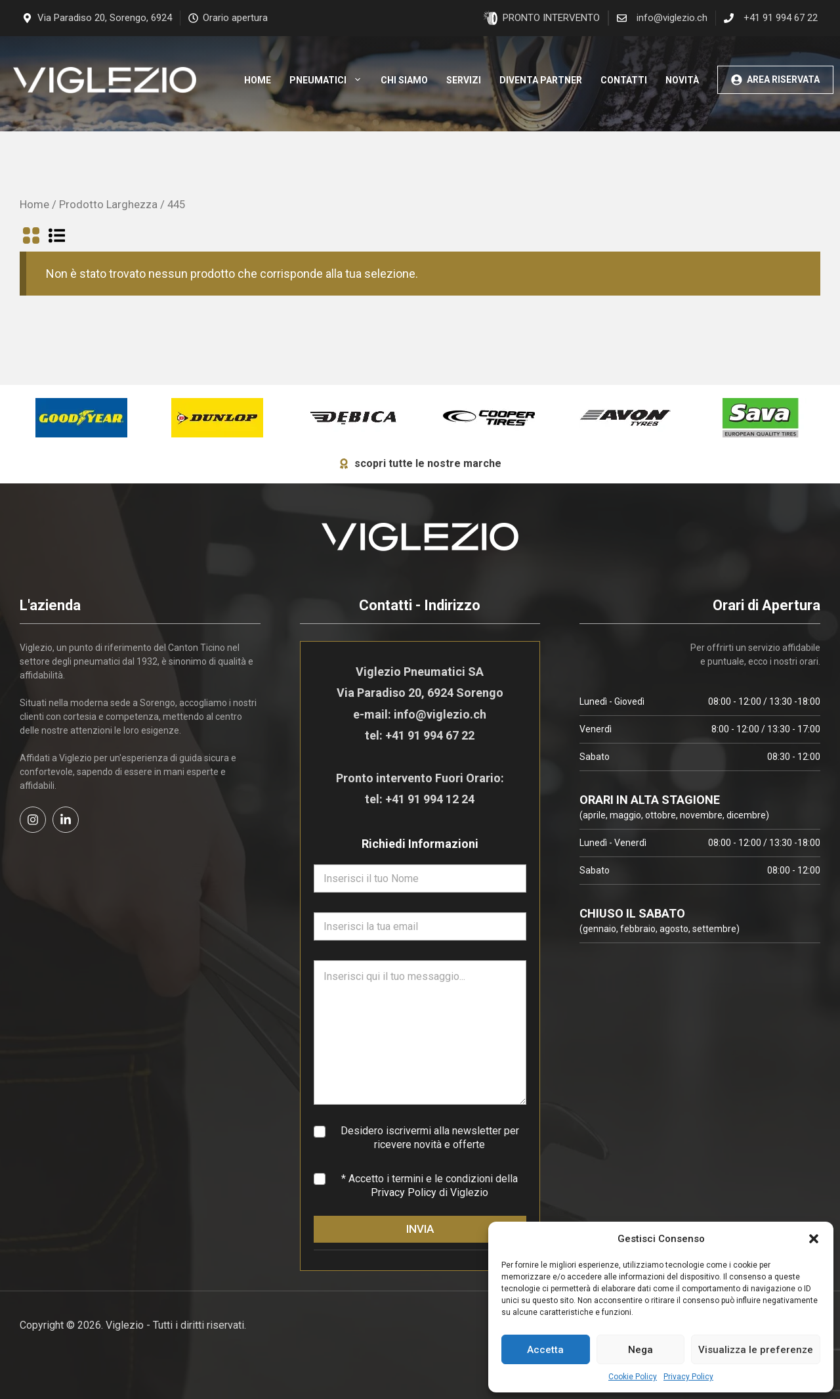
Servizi (463, 80)
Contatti (623, 80)
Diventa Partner (540, 80)
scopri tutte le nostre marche (427, 463)
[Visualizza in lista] (56, 238)
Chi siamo (404, 80)
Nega (640, 1350)
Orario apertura (235, 18)
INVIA (420, 1228)
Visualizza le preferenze (755, 1350)
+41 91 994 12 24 (429, 799)
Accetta (545, 1350)
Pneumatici (330, 80)
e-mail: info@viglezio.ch (419, 714)
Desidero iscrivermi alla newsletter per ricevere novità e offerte (430, 1137)
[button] (813, 1238)
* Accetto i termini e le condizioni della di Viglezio (429, 1185)
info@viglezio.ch (672, 18)
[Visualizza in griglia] (31, 238)
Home (257, 80)
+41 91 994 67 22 (781, 18)
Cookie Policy (632, 1376)
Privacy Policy (688, 1376)
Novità (682, 80)
